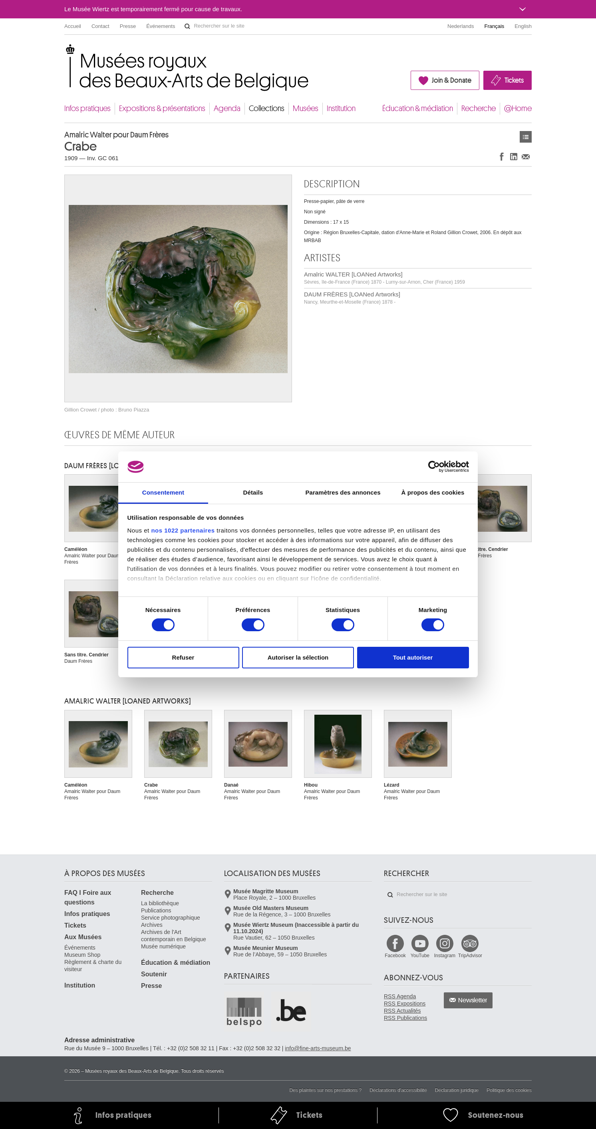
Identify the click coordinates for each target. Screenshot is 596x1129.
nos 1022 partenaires (183, 530)
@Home (518, 108)
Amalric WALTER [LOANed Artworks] (384, 278)
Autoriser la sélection (298, 657)
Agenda (227, 108)
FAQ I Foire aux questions (87, 897)
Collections (266, 108)
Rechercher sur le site (187, 26)
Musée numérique (163, 946)
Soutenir (154, 974)
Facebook (395, 955)
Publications (156, 910)
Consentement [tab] (163, 492)
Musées (305, 108)
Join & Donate (451, 80)
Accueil (72, 26)
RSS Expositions (404, 1003)
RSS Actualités (402, 1011)
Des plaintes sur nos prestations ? (325, 1090)
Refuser (183, 657)
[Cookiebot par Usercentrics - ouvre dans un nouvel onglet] (434, 467)
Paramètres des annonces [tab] (342, 492)
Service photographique (170, 917)
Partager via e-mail (526, 156)
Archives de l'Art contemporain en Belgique (173, 935)
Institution (341, 108)
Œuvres (526, 137)
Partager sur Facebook (502, 156)
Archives (152, 925)
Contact (100, 26)
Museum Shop (82, 955)
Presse (128, 26)
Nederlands (460, 26)
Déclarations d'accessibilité (398, 1090)
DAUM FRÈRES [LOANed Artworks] (352, 298)
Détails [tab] (253, 492)
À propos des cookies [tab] (433, 492)
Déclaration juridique (457, 1090)
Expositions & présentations (162, 108)
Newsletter (472, 1000)
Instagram (444, 955)
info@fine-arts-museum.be (318, 1048)
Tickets (514, 80)
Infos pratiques (87, 108)
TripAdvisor (470, 955)
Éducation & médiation (417, 108)
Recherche (478, 108)
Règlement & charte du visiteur (92, 965)
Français (495, 26)
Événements (160, 26)
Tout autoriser (413, 657)
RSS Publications (405, 1018)
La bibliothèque (160, 903)
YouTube (420, 955)
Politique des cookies (509, 1090)
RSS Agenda (400, 996)
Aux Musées (82, 937)
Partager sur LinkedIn (514, 156)
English (523, 26)
